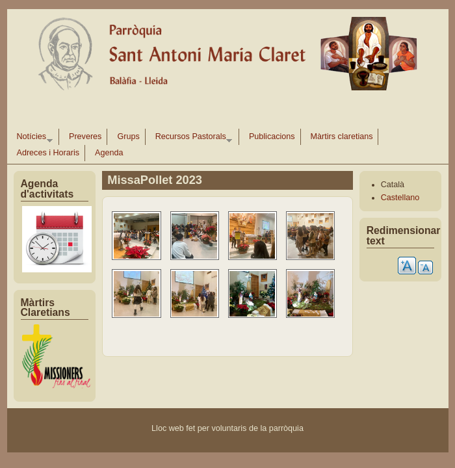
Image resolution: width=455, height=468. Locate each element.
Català (392, 184)
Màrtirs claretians (342, 136)
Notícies (32, 138)
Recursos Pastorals (191, 138)
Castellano (400, 197)
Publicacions (272, 136)
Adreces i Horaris (48, 152)
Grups (128, 136)
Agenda (109, 152)
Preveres (85, 136)
